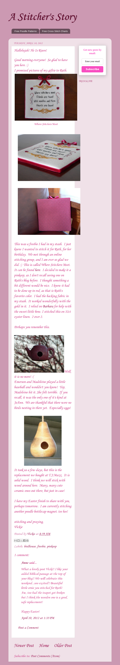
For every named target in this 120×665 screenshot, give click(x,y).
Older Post (63, 645)
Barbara (47, 306)
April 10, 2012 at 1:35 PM (37, 618)
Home (44, 645)
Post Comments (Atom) (45, 656)
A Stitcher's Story (42, 17)
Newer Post (24, 645)
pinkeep (51, 546)
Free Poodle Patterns (26, 31)
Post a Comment (28, 628)
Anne (24, 563)
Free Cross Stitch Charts (55, 31)
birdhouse (30, 546)
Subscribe (92, 69)
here (37, 270)
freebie (41, 546)
